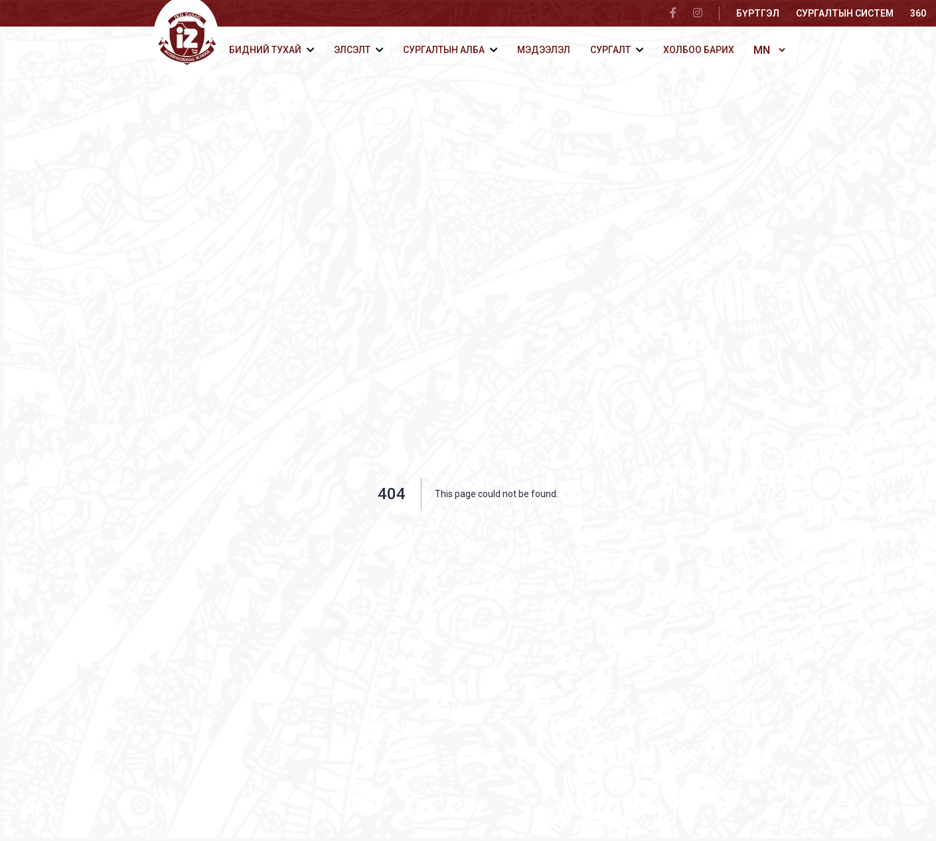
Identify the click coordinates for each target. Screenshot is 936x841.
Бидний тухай (265, 49)
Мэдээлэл (543, 49)
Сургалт (610, 49)
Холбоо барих (698, 49)
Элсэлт (352, 49)
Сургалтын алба (444, 49)
